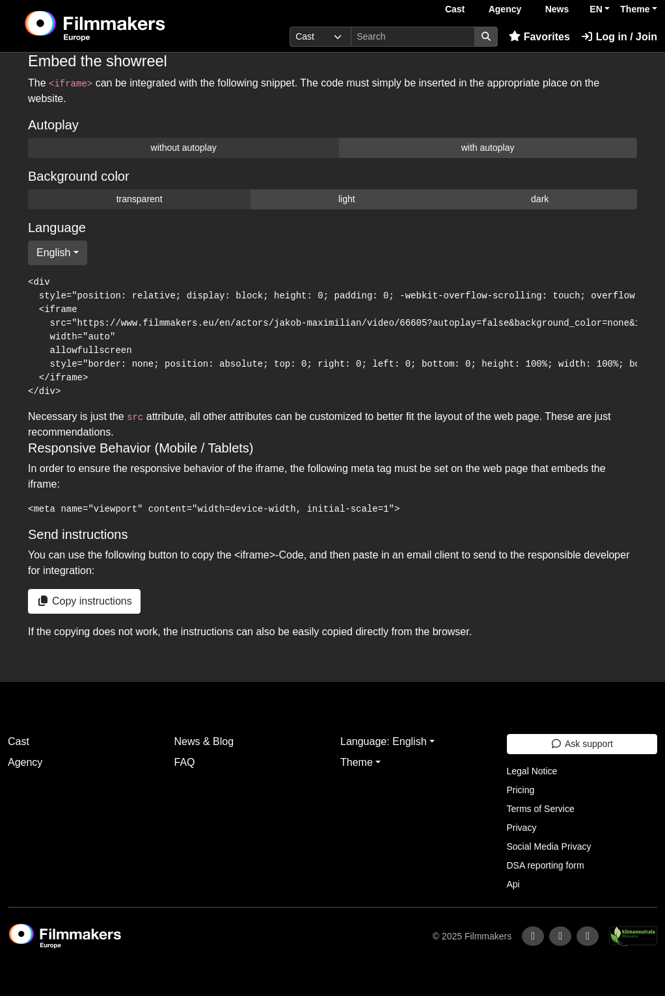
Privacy (522, 827)
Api (513, 884)
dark (540, 199)
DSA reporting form (545, 865)
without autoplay (184, 147)
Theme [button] (634, 9)
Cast (455, 9)
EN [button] (596, 9)
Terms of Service (541, 809)
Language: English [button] (383, 741)
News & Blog (204, 741)
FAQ (184, 762)
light (346, 199)
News (557, 9)
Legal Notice (532, 771)
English (53, 252)
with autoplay (488, 147)
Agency (505, 9)
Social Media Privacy (549, 846)
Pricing (521, 790)
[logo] (126, 26)
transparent (139, 199)
